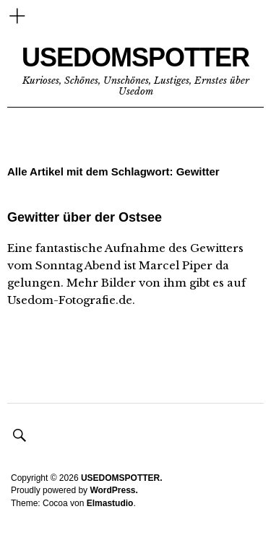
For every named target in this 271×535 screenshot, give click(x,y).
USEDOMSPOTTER (135, 57)
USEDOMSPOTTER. (122, 478)
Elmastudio (110, 503)
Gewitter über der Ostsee (84, 217)
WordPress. (113, 490)
